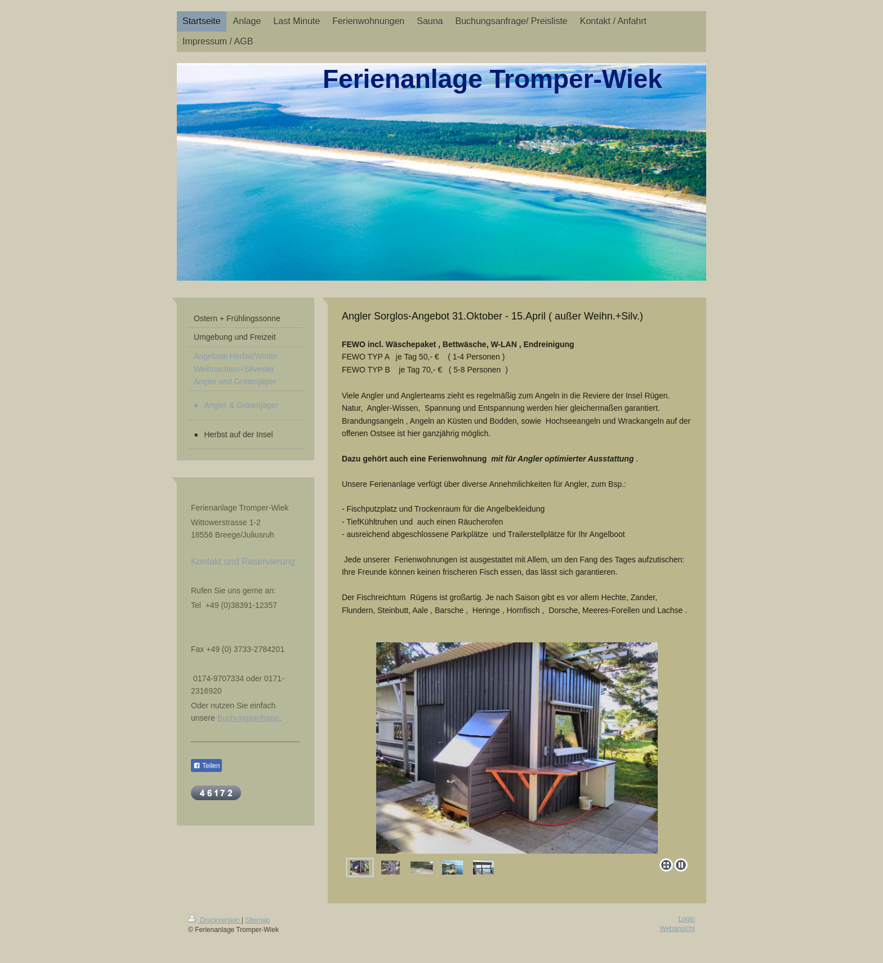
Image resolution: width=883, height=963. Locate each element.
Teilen (206, 766)
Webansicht (677, 929)
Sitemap (257, 920)
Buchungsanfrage (248, 717)
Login (687, 919)
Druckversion (215, 920)
